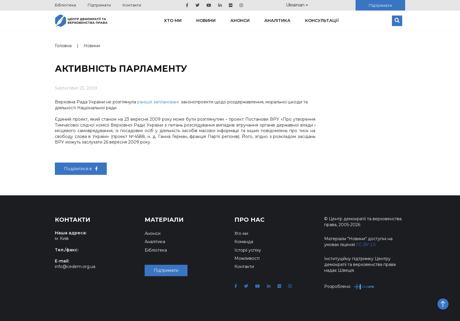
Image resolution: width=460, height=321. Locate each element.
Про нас (249, 219)
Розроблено (349, 286)
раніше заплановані (158, 102)
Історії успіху (247, 250)
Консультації (322, 20)
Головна (63, 45)
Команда (243, 241)
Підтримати (99, 5)
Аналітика (277, 20)
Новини (206, 20)
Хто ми (173, 20)
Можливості (247, 258)
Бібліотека (65, 5)
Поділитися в (81, 168)
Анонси (240, 20)
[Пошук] (397, 21)
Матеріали (164, 219)
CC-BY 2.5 (366, 244)
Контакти (132, 5)
